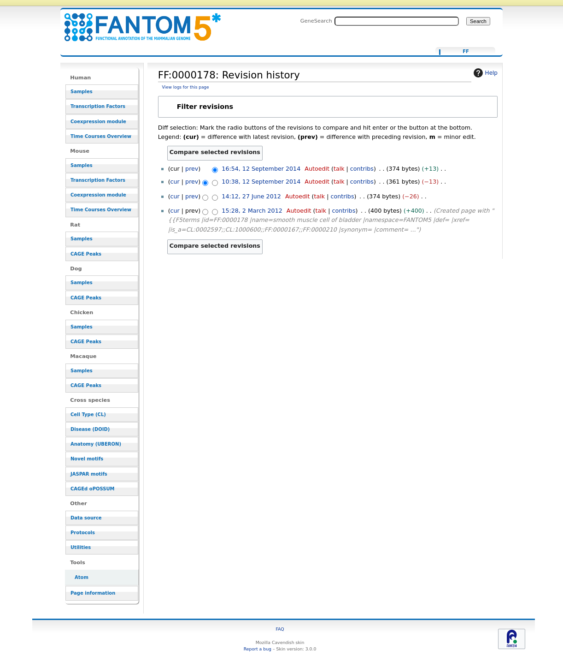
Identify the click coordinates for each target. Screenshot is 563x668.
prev (191, 168)
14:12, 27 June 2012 (251, 196)
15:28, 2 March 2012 (252, 210)
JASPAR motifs (88, 474)
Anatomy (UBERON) (95, 444)
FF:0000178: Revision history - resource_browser (137, 22)
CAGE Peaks (85, 253)
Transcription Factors (97, 106)
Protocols (82, 532)
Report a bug (257, 648)
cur (175, 181)
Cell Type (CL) (88, 414)
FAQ (280, 629)
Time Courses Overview (100, 136)
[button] (328, 106)
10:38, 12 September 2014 (261, 181)
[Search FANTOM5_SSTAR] (396, 21)
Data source (86, 517)
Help (484, 73)
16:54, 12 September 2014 (261, 168)
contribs (362, 168)
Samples (81, 91)
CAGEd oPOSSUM (92, 488)
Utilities (80, 547)
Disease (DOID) (90, 429)
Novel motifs (86, 458)
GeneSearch (316, 21)
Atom (81, 577)
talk (339, 168)
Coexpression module (98, 121)
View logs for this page (185, 87)
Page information (92, 593)
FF (466, 51)
